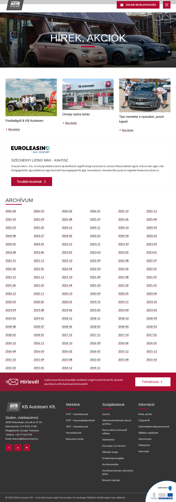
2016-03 (39, 351)
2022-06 (11, 268)
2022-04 (67, 268)
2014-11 (95, 367)
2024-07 (39, 235)
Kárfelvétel (108, 439)
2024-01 (39, 243)
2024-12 (67, 227)
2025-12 (123, 210)
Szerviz (106, 414)
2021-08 (123, 277)
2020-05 (123, 293)
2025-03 (11, 227)
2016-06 (123, 343)
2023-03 (95, 252)
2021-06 (11, 285)
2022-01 (151, 268)
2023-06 (39, 252)
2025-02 (39, 227)
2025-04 (151, 219)
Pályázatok (144, 445)
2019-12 (95, 301)
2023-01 (151, 252)
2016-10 (67, 343)
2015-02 (11, 367)
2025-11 (151, 210)
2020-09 (95, 293)
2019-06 (67, 310)
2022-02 (123, 268)
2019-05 (95, 310)
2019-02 (11, 318)
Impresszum (144, 438)
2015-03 (151, 359)
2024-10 (123, 227)
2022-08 (123, 260)
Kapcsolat (143, 451)
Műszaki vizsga (110, 451)
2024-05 (95, 235)
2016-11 (39, 343)
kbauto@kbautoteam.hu (25, 438)
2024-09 (151, 227)
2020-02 (39, 301)
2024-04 (123, 235)
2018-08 (11, 326)
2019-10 (151, 301)
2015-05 (95, 359)
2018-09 (151, 318)
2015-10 (11, 359)
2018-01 (39, 334)
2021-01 (151, 285)
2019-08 (39, 310)
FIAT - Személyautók (77, 414)
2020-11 (39, 293)
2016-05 (151, 343)
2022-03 (95, 268)
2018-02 (11, 334)
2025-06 (123, 219)
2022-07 (151, 260)
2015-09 (39, 359)
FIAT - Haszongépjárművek (80, 420)
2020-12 (11, 293)
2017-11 (95, 334)
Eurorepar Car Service (114, 445)
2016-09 (95, 343)
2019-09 (11, 310)
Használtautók (73, 432)
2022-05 (39, 268)
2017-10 (123, 334)
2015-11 (151, 351)
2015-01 (39, 367)
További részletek (32, 181)
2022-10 (67, 260)
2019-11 (123, 301)
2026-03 (39, 210)
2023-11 (95, 243)
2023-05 (67, 252)
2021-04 (67, 285)
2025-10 (11, 219)
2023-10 (123, 243)
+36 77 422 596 (23, 434)
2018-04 (123, 326)
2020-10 (67, 293)
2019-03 (151, 310)
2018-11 (95, 318)
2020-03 (11, 301)
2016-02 (67, 351)
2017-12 (67, 334)
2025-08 (67, 219)
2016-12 (11, 343)
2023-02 (123, 252)
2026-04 (11, 210)
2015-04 (123, 359)
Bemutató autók (75, 438)
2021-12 (11, 277)
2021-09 (95, 277)
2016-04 (11, 351)
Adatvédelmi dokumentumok (153, 426)
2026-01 (95, 210)
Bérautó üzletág (110, 480)
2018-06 (67, 326)
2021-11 (39, 277)
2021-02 (123, 285)
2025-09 (39, 219)
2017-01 (151, 334)
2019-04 (123, 310)
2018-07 (39, 326)
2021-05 (39, 285)
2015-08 (67, 359)
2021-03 (95, 285)
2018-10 (123, 318)
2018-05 (95, 326)
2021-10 (67, 277)
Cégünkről (144, 420)
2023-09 (151, 243)
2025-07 (95, 219)
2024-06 (67, 235)
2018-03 (151, 326)
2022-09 (95, 260)
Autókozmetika (110, 464)
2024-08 (11, 235)
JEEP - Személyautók (77, 426)
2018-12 (67, 318)
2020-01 (67, 301)
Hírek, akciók (145, 414)
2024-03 (151, 235)
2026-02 (67, 210)
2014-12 (67, 367)
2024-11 (95, 227)
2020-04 (151, 293)
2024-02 (11, 243)
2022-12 (11, 260)
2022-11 (39, 260)
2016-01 (95, 351)
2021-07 (151, 277)
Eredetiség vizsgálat (113, 458)
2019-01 (39, 318)
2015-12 (123, 351)
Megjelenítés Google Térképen (22, 430)
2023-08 (11, 252)
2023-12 (67, 243)
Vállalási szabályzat (148, 432)
